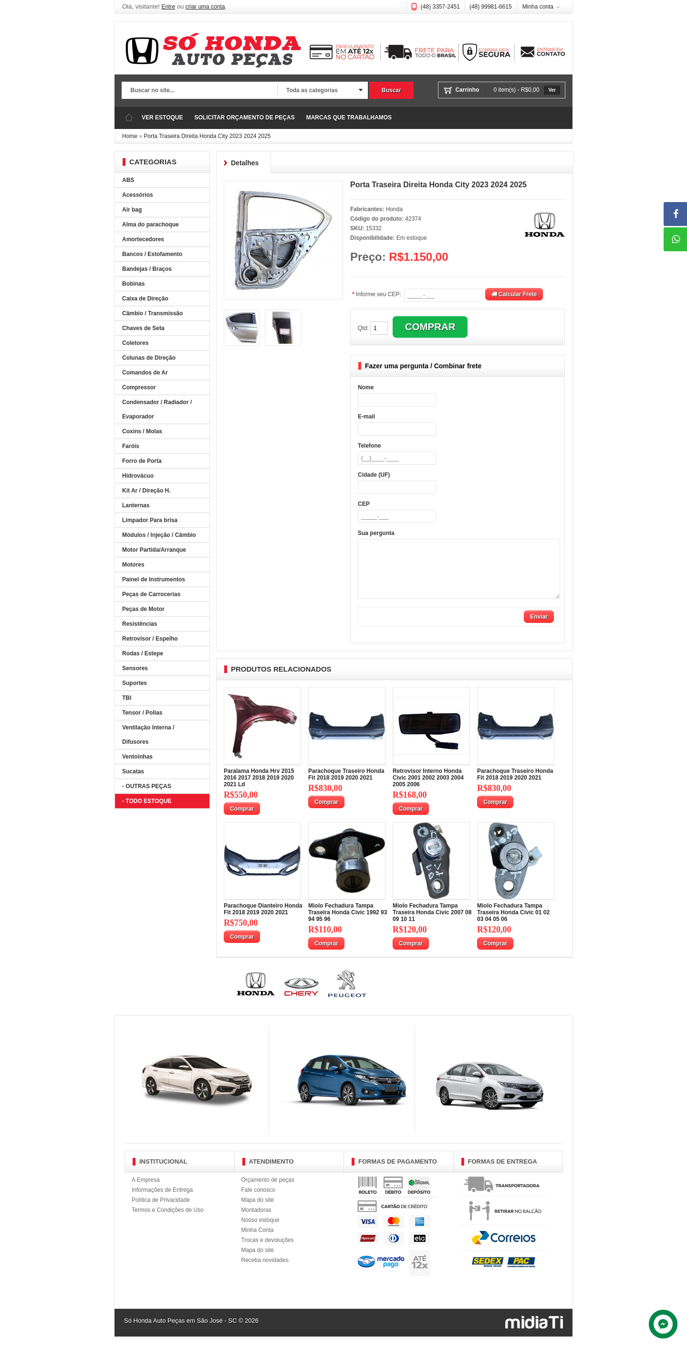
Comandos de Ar (145, 372)
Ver (552, 90)
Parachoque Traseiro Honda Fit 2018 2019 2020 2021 (346, 785)
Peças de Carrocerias (151, 594)
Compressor (139, 387)
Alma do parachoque (150, 224)
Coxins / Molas (142, 431)
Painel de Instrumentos (153, 579)
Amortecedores (143, 239)
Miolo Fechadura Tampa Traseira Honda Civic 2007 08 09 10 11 (432, 924)
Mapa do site (257, 1211)
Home (129, 136)
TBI (126, 698)
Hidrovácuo (138, 475)
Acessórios (137, 195)
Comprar (242, 820)
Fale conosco (258, 1201)
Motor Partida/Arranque (154, 549)
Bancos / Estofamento (152, 254)
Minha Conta (257, 1241)
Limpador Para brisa (149, 520)
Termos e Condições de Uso (168, 1221)
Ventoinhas (137, 756)
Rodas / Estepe (142, 653)
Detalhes (245, 163)
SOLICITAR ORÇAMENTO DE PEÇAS (244, 117)
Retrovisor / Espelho (150, 638)
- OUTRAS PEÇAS (146, 786)
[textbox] (199, 91)
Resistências (139, 624)
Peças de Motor (143, 609)
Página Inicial (129, 118)
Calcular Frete (514, 294)
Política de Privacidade (161, 1211)
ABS (128, 180)
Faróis (130, 446)
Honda (394, 209)
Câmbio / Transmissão (152, 313)
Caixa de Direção (145, 298)
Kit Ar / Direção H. (146, 490)
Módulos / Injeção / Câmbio (159, 535)
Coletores (135, 343)
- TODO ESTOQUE (147, 801)
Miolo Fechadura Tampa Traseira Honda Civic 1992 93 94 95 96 (347, 924)
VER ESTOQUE (162, 117)
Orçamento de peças (267, 1191)
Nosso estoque (260, 1231)
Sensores (135, 668)
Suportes (134, 683)
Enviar (539, 628)
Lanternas (135, 505)
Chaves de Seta (143, 328)
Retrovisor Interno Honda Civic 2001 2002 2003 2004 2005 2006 (428, 789)
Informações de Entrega (162, 1201)
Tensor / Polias (142, 712)
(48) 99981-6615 (490, 6)
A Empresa (146, 1191)
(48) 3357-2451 (440, 6)
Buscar (391, 90)
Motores (133, 564)
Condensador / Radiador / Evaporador (157, 409)
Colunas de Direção (149, 357)
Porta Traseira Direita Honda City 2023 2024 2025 (207, 136)
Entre (168, 6)
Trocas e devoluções (267, 1251)
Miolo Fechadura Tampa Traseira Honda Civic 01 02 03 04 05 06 (513, 924)
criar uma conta (205, 6)
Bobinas (133, 283)
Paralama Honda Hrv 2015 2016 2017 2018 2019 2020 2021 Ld (259, 789)
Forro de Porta (142, 461)
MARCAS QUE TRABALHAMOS (349, 117)
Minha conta (537, 6)
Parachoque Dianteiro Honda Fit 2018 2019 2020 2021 (263, 920)
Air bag (132, 209)
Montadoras (256, 1221)
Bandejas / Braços (147, 269)
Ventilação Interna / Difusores (148, 734)
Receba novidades (265, 1271)
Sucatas (133, 771)
